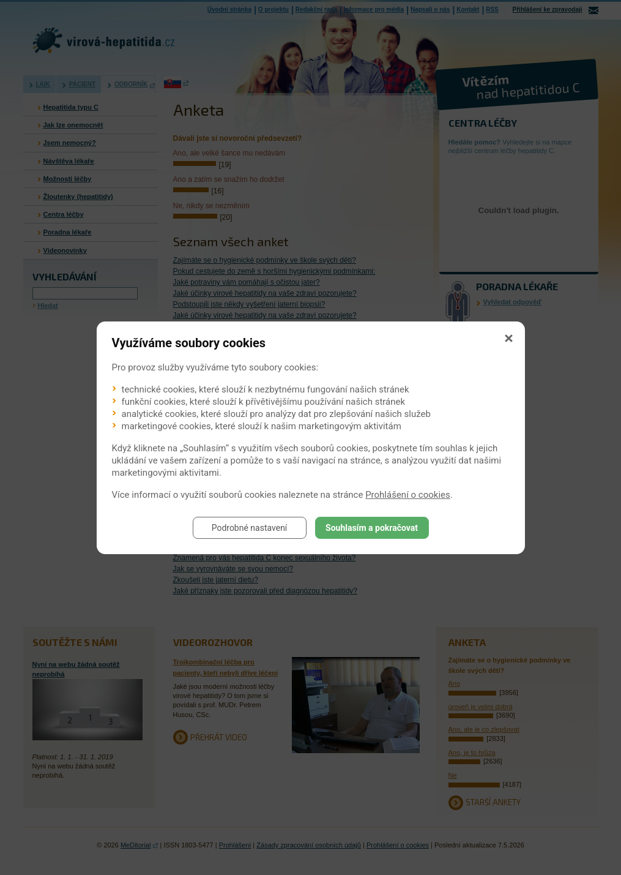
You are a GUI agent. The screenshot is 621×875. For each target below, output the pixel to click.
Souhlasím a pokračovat (371, 528)
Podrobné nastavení (250, 528)
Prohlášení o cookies (407, 494)
